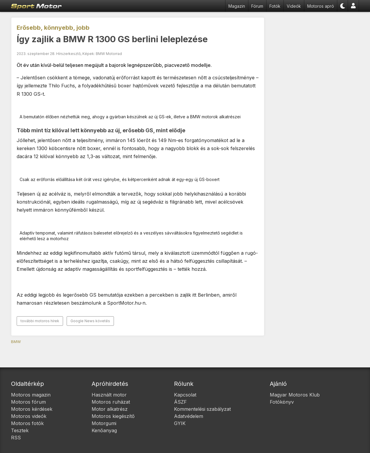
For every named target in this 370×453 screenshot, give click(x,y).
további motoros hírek (40, 321)
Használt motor (109, 395)
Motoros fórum (28, 402)
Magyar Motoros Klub (295, 395)
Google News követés (90, 321)
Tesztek (20, 430)
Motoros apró (320, 6)
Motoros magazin (31, 395)
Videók (294, 6)
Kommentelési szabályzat (202, 409)
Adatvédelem (188, 416)
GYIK (180, 423)
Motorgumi (104, 423)
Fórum (257, 6)
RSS (16, 438)
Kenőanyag (104, 430)
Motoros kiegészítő (113, 416)
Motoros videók (28, 416)
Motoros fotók (27, 423)
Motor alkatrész (110, 409)
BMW (16, 341)
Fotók (274, 6)
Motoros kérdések (31, 409)
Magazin (236, 6)
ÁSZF (180, 402)
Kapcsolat (185, 395)
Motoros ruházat (111, 402)
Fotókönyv (282, 402)
